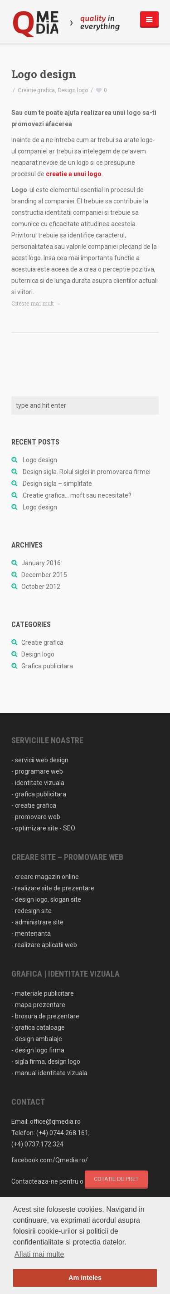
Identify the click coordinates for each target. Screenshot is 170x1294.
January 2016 (41, 563)
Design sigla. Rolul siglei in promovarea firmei (87, 471)
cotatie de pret (116, 1178)
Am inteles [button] (85, 1277)
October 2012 (40, 586)
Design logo (73, 90)
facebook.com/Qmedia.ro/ (49, 1160)
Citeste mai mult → (36, 303)
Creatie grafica (36, 90)
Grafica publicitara (47, 666)
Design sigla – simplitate (57, 483)
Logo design (44, 74)
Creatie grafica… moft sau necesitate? (77, 495)
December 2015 (44, 574)
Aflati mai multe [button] (39, 1254)
